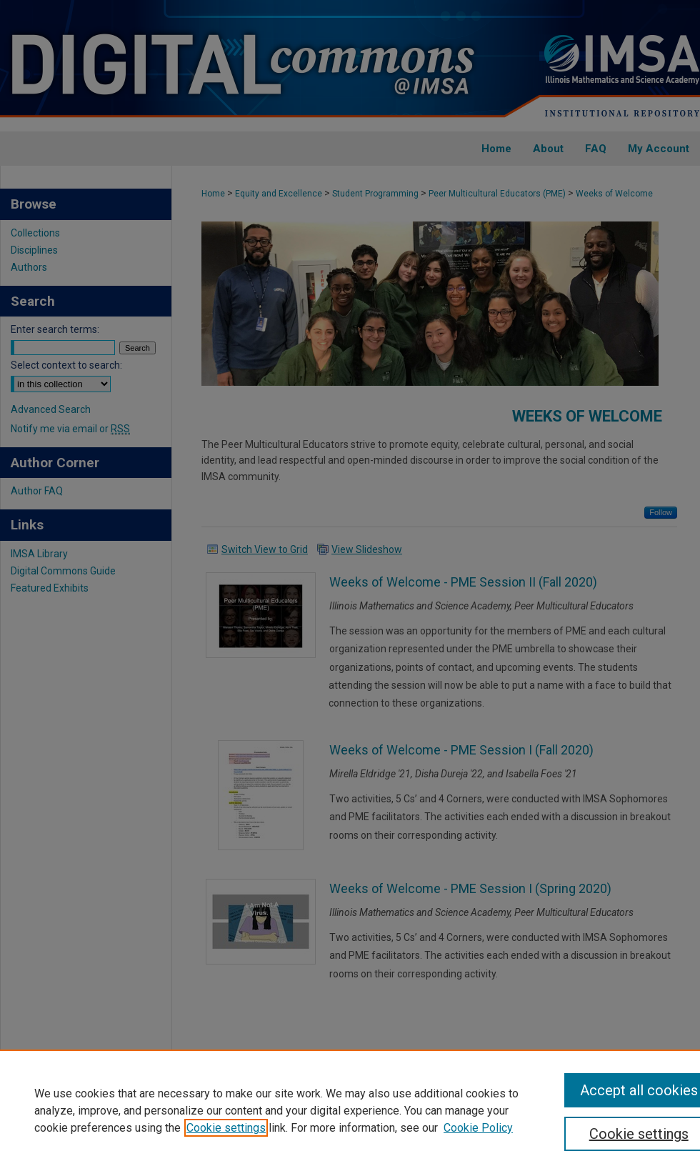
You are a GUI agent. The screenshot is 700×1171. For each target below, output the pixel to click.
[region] (350, 1110)
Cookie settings (226, 1128)
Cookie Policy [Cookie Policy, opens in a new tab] (478, 1128)
